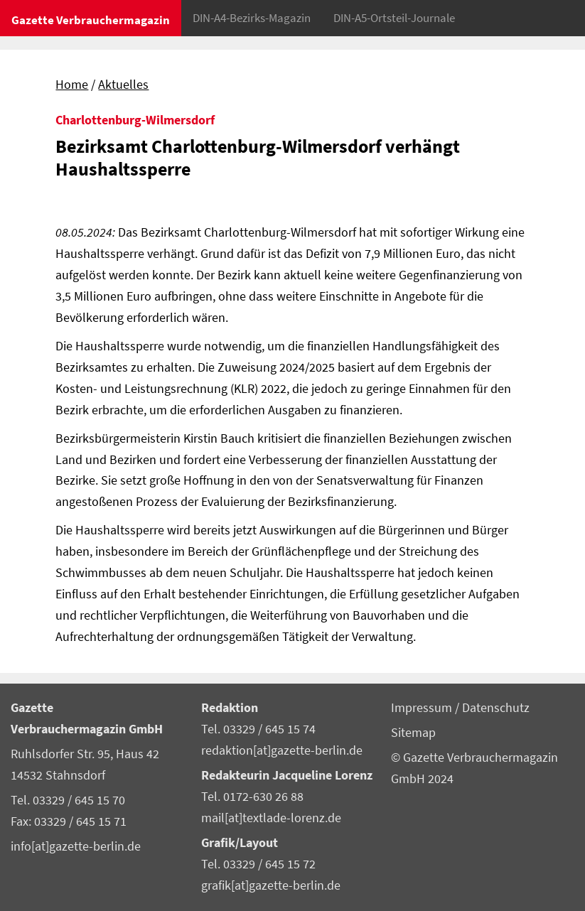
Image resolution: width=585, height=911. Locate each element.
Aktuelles (123, 84)
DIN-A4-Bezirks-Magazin (252, 18)
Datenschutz (496, 708)
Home (71, 84)
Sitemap (413, 732)
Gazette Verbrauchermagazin (90, 20)
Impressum (423, 708)
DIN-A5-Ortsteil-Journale (394, 18)
